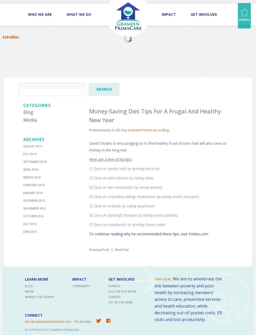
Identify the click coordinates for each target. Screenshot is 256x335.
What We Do (79, 14)
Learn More (36, 279)
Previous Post (99, 249)
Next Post (122, 249)
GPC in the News (120, 302)
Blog (28, 112)
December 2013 (34, 200)
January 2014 (32, 193)
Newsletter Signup (39, 297)
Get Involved (204, 14)
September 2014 (34, 162)
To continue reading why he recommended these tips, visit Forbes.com (148, 233)
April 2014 (30, 169)
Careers (114, 297)
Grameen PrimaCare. (65, 330)
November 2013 (34, 208)
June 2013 (30, 232)
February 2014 (34, 185)
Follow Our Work (122, 291)
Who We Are (40, 14)
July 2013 (30, 224)
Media (30, 120)
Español (11, 37)
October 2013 (33, 216)
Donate (114, 286)
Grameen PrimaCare (143, 130)
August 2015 (32, 146)
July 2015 (30, 154)
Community (81, 286)
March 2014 (31, 177)
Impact (169, 14)
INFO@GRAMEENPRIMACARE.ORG (48, 322)
